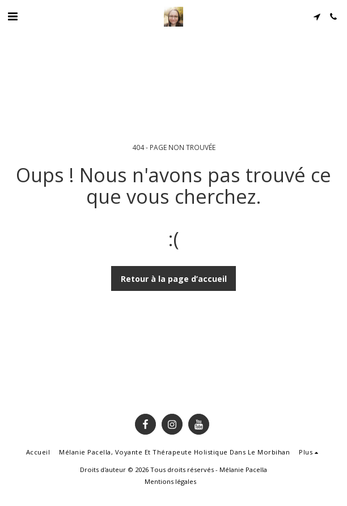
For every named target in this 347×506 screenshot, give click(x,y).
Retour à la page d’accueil (174, 278)
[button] (12, 16)
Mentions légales (170, 481)
